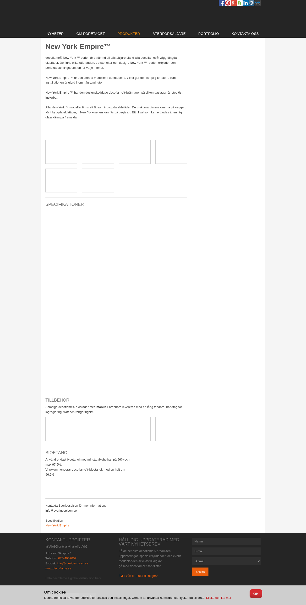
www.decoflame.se (58, 568)
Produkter (128, 34)
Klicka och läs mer (218, 598)
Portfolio (208, 34)
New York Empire (57, 525)
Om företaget (90, 34)
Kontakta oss (245, 34)
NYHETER (55, 34)
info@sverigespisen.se (72, 563)
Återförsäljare (169, 34)
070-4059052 (67, 558)
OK (256, 594)
